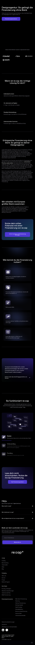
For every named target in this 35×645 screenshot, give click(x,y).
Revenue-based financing (21, 611)
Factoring (17, 601)
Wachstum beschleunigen (8, 590)
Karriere (3, 577)
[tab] (17, 438)
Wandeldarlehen (19, 609)
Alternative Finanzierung (21, 599)
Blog (3, 569)
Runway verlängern (6, 588)
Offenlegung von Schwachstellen (9, 626)
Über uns (4, 575)
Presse (3, 580)
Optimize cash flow (6, 592)
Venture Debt (18, 613)
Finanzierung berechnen (11, 18)
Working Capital (19, 605)
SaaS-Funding (18, 607)
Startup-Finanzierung (20, 603)
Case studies (5, 564)
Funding (3, 560)
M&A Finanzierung (6, 595)
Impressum (4, 624)
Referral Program (6, 582)
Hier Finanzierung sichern (17, 481)
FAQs (3, 567)
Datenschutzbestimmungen (8, 622)
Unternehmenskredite (20, 615)
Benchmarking (5, 562)
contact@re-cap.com (6, 639)
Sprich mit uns (17, 503)
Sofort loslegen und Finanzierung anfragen (17, 234)
